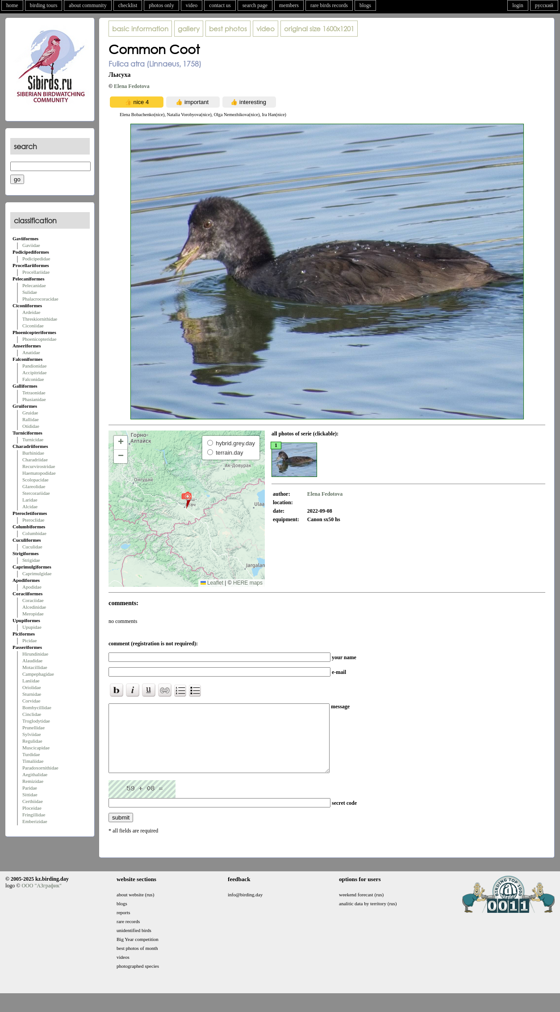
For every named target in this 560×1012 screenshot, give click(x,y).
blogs (365, 5)
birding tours (44, 5)
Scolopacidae (35, 479)
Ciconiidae (33, 325)
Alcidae (30, 506)
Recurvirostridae (38, 466)
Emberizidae (34, 821)
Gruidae (30, 412)
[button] (186, 500)
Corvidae (31, 700)
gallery (189, 28)
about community (87, 5)
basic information (140, 28)
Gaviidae (31, 245)
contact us (219, 5)
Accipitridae (34, 372)
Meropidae (33, 613)
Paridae (29, 787)
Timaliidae (32, 761)
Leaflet (212, 583)
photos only (161, 5)
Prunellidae (33, 727)
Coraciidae (33, 600)
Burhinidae (33, 453)
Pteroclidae (33, 520)
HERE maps (248, 583)
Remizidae (32, 781)
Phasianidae (34, 399)
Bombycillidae (36, 707)
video (192, 5)
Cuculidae (32, 546)
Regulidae (32, 741)
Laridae (30, 499)
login (517, 5)
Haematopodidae (39, 473)
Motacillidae (34, 667)
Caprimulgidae (36, 573)
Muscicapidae (36, 747)
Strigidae (31, 560)
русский (544, 5)
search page (254, 5)
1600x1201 (319, 28)
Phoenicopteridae (39, 339)
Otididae (30, 426)
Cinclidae (31, 714)
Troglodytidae (36, 720)
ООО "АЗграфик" (41, 899)
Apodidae (32, 587)
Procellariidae (36, 272)
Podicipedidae (36, 258)
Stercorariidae (36, 493)
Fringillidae (33, 814)
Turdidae (31, 754)
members (289, 5)
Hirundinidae (35, 654)
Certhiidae (32, 801)
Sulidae (29, 292)
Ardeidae (31, 312)
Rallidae (30, 419)
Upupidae (32, 627)
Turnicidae (32, 439)
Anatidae (31, 352)
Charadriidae (35, 459)
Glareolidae (33, 486)
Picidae (29, 640)
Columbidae (34, 533)
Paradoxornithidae (40, 767)
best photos (228, 28)
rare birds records (329, 5)
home (12, 5)
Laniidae (30, 680)
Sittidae (30, 794)
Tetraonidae (34, 392)
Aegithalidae (34, 774)
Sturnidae (31, 694)
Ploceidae (32, 808)
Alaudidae (32, 660)
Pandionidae (34, 365)
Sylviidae (31, 734)
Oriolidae (31, 687)
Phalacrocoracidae (40, 298)
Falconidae (33, 379)
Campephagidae (38, 674)
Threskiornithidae (39, 319)
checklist (128, 5)
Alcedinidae (34, 607)
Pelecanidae (34, 285)
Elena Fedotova (132, 86)
